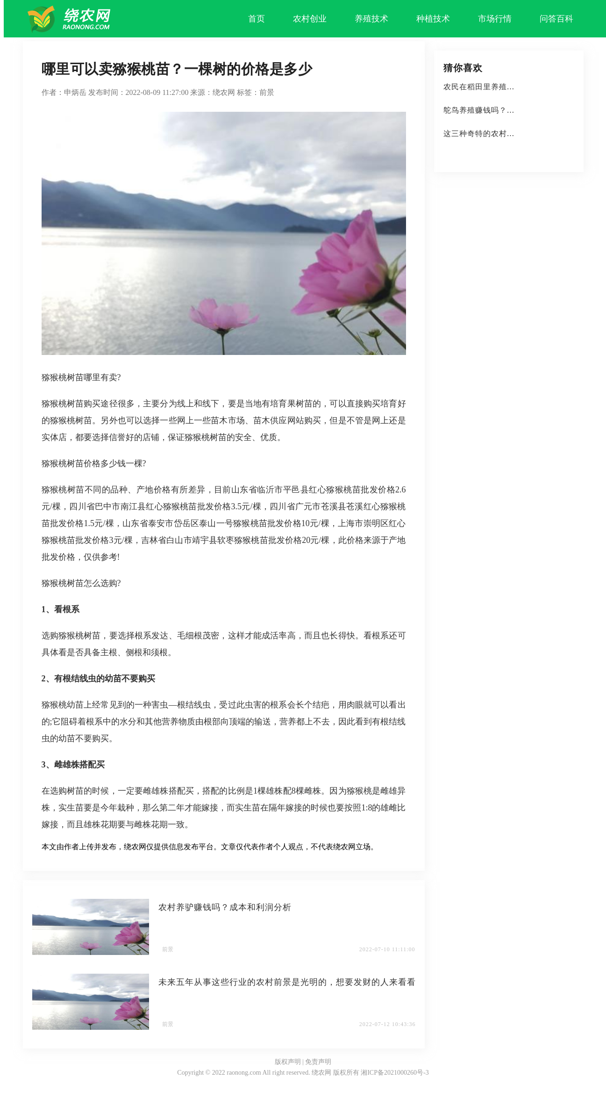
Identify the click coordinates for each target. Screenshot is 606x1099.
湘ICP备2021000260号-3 (394, 1072)
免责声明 (318, 1061)
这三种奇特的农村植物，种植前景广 (506, 133)
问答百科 (556, 18)
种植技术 (433, 18)
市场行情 (495, 18)
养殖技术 (371, 18)
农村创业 (310, 18)
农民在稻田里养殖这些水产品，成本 (506, 87)
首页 (256, 18)
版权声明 (288, 1061)
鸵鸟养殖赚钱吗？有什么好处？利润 (506, 110)
